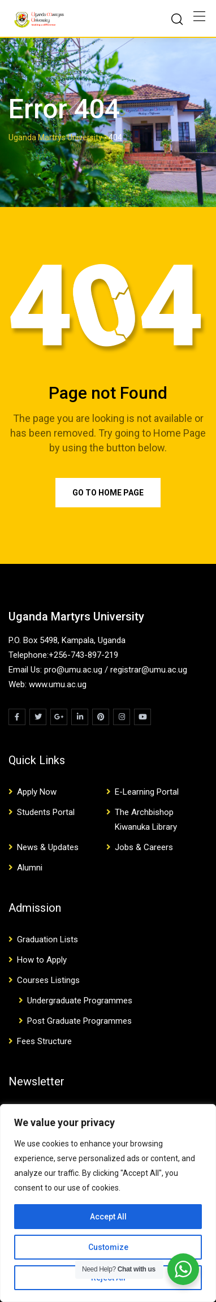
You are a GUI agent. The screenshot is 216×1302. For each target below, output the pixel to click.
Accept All (108, 1216)
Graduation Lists (47, 939)
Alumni (29, 868)
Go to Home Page (108, 492)
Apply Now (37, 792)
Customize (108, 1247)
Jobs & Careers (144, 847)
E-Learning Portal (147, 792)
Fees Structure (44, 1041)
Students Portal (46, 812)
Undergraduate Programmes (79, 1000)
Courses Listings (48, 980)
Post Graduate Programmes (79, 1021)
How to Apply (42, 960)
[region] (108, 1203)
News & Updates (48, 847)
